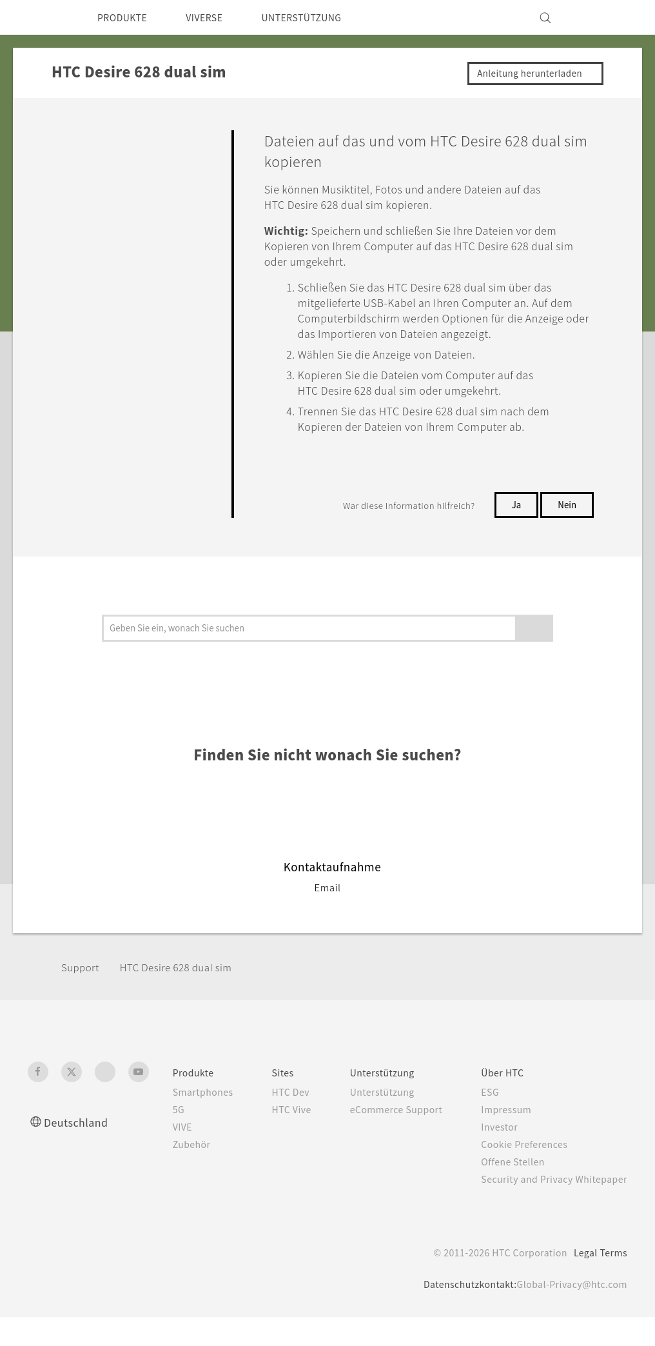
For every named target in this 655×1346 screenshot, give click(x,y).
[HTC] (43, 17)
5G (161, 1125)
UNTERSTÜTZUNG (321, 17)
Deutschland (79, 1137)
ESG (486, 1107)
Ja (515, 520)
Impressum (503, 1125)
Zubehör (176, 1159)
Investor (496, 1142)
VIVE (167, 1142)
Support (82, 982)
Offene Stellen (510, 1177)
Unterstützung (375, 1107)
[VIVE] (610, 17)
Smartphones (187, 1107)
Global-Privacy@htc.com (568, 1313)
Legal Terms (598, 1281)
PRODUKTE (126, 17)
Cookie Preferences (523, 1159)
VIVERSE (215, 17)
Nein (566, 520)
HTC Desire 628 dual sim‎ (185, 982)
